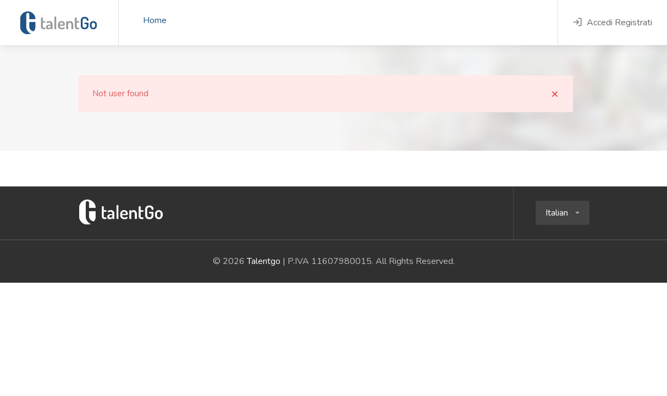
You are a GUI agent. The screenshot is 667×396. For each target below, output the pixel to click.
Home (155, 20)
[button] (562, 213)
